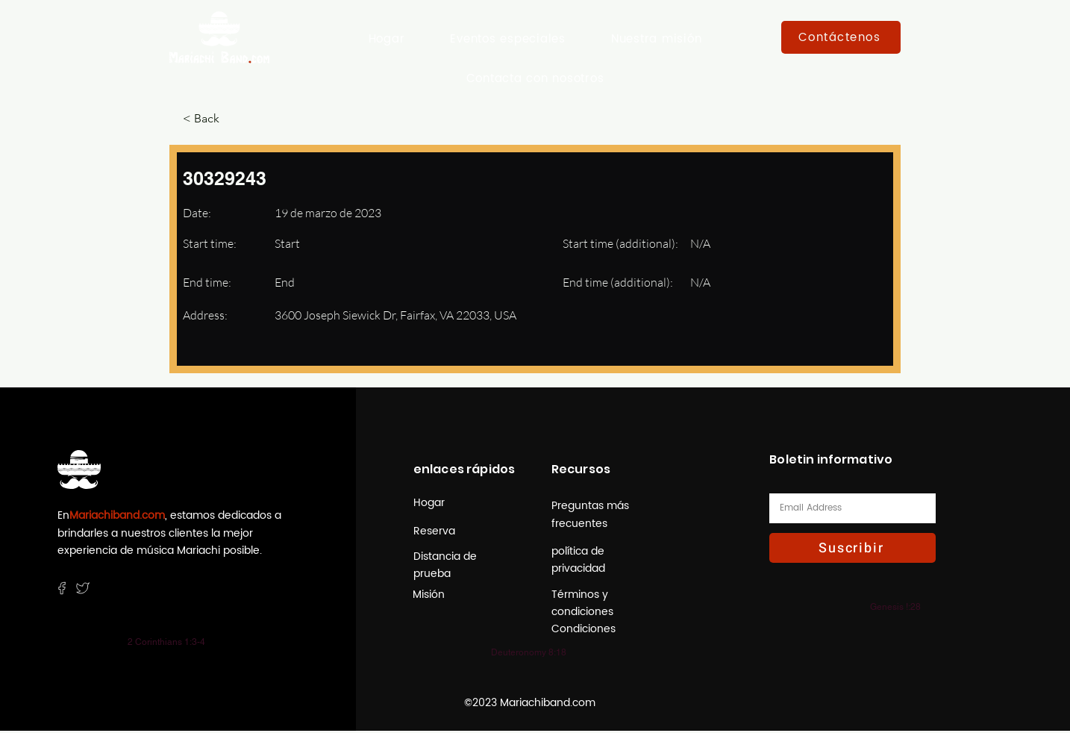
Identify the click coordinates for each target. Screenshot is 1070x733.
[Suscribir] (852, 548)
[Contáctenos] (841, 37)
